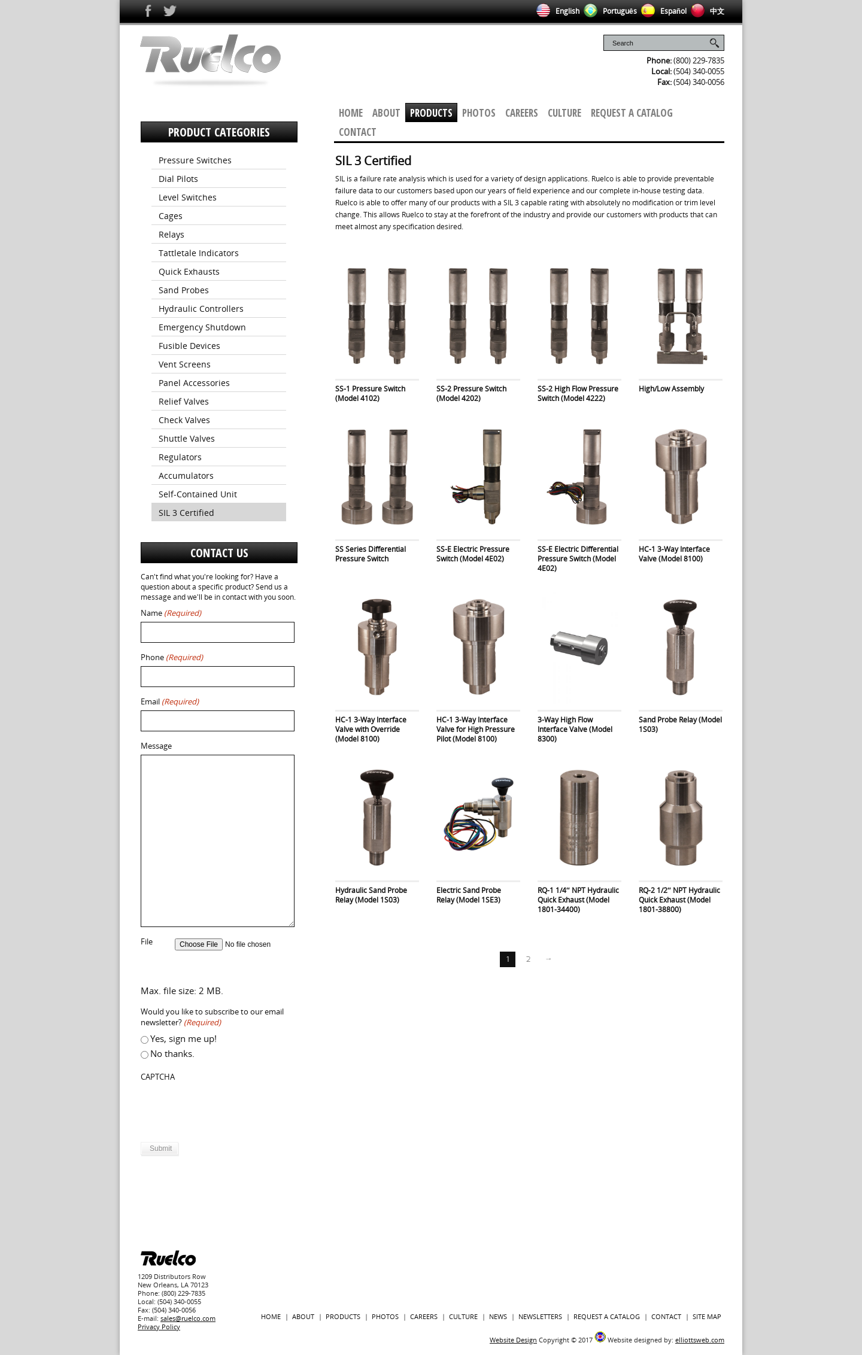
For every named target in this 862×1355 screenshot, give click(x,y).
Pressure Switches (195, 160)
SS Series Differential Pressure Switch (370, 554)
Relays (171, 234)
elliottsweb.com (699, 1339)
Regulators (180, 457)
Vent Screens (185, 364)
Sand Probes (184, 290)
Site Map (707, 1316)
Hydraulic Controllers (201, 308)
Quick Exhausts (189, 271)
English (555, 11)
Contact (358, 132)
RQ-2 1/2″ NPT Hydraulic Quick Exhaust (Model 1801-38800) (679, 900)
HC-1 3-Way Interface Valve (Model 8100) (674, 554)
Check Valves (184, 420)
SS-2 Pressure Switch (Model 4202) (471, 393)
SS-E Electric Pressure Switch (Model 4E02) (472, 554)
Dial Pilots (178, 178)
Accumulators (186, 475)
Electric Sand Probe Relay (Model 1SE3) (468, 895)
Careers (521, 113)
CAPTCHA (158, 1077)
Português (608, 11)
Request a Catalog (632, 113)
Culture (564, 113)
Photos (479, 113)
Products (431, 113)
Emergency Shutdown (202, 327)
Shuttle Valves (187, 438)
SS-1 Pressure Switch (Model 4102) (370, 393)
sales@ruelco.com (188, 1318)
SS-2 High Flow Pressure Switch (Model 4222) (578, 393)
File (147, 942)
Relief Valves (184, 401)
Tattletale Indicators (199, 253)
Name (171, 613)
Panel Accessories (194, 382)
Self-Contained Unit (198, 494)
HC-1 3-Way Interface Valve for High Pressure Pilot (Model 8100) (475, 729)
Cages (171, 215)
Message (156, 746)
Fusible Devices (189, 345)
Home (351, 113)
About (386, 113)
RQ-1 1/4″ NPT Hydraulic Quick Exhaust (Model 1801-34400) (578, 900)
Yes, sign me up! (183, 1038)
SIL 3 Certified (186, 512)
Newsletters (540, 1316)
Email (170, 702)
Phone (172, 657)
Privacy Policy (159, 1326)
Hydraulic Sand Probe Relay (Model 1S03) (371, 895)
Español (662, 11)
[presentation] (232, 1109)
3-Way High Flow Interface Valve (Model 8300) (575, 729)
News (498, 1316)
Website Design (513, 1339)
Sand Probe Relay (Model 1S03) (680, 724)
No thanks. (172, 1053)
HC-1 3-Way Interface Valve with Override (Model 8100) (370, 729)
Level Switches (188, 197)
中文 (705, 11)
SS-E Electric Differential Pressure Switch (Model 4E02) (578, 558)
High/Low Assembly (671, 389)
